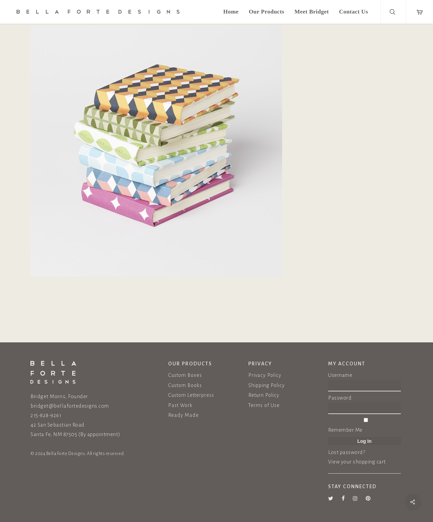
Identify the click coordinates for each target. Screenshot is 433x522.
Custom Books (185, 385)
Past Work (180, 405)
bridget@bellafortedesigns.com (69, 406)
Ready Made (183, 415)
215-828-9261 (45, 415)
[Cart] (419, 12)
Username (340, 375)
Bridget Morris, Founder (59, 396)
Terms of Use (264, 405)
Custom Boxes (185, 375)
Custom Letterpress (191, 395)
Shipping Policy (266, 385)
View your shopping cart (357, 461)
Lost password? (346, 452)
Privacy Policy (264, 375)
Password (339, 398)
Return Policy (263, 395)
